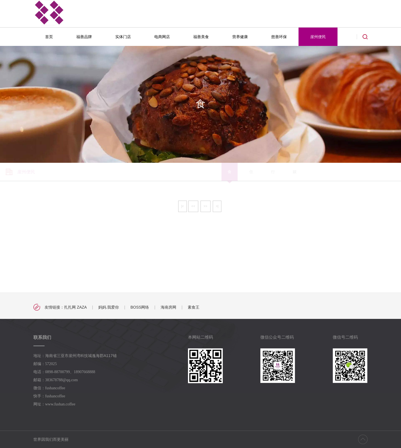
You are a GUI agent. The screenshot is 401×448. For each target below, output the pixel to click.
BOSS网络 (139, 307)
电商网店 (162, 37)
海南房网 (168, 307)
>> (205, 206)
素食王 (193, 307)
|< (182, 206)
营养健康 (240, 37)
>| (217, 206)
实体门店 (123, 37)
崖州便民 (318, 37)
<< (193, 206)
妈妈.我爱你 (108, 307)
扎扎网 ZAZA (75, 307)
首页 (49, 37)
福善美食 (201, 37)
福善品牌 (84, 37)
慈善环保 (279, 37)
